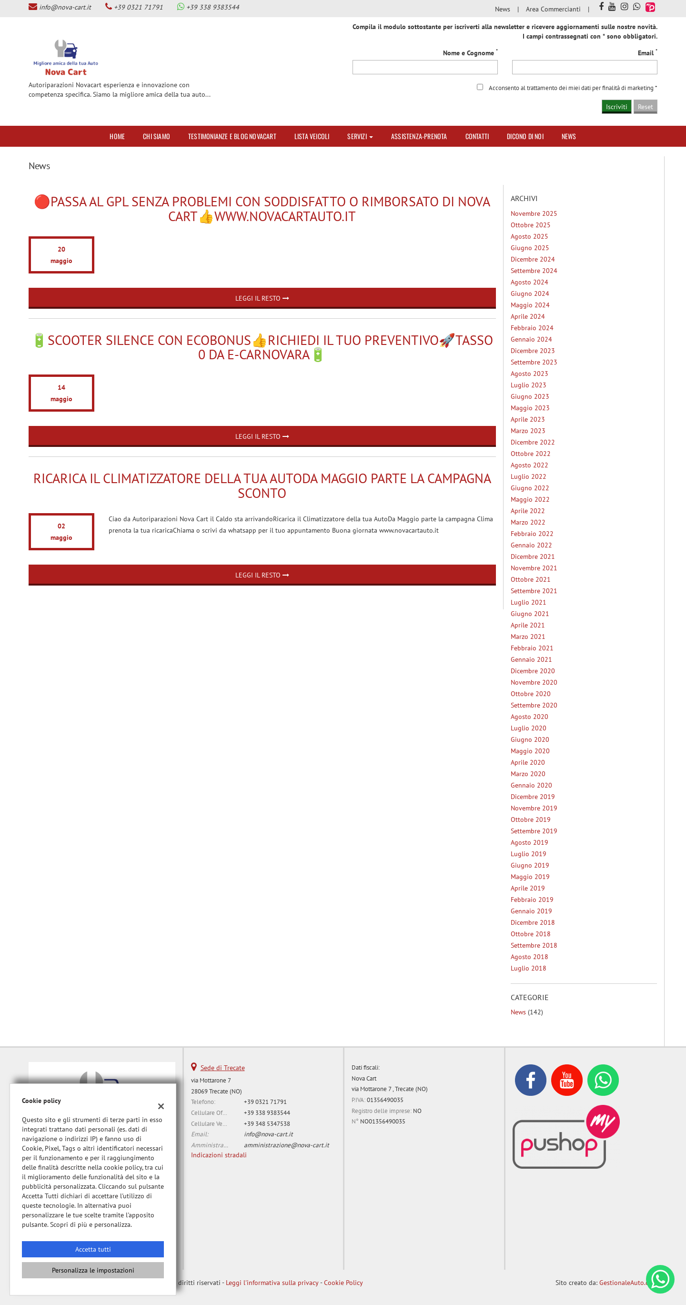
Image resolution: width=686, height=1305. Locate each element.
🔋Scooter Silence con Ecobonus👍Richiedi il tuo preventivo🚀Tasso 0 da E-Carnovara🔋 (262, 347)
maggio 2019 (530, 876)
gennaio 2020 (531, 785)
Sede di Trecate (223, 1067)
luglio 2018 (528, 968)
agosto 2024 (529, 282)
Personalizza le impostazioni (93, 1270)
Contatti (477, 136)
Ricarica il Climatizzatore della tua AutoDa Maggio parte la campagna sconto (262, 485)
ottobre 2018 (531, 934)
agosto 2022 (529, 465)
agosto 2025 (529, 236)
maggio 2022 (530, 499)
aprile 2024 (528, 316)
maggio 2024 (530, 305)
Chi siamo (156, 136)
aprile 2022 (528, 510)
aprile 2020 (528, 762)
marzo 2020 (528, 773)
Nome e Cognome (470, 52)
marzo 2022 (528, 522)
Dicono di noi (525, 136)
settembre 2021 (534, 591)
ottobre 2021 (531, 579)
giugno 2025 (530, 247)
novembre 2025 (534, 213)
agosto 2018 (529, 956)
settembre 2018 (534, 945)
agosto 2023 (529, 373)
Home (117, 136)
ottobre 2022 (531, 453)
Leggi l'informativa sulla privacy (272, 1282)
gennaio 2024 (531, 339)
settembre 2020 (534, 705)
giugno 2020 (530, 739)
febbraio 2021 (532, 648)
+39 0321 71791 (138, 7)
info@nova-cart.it (65, 7)
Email (647, 52)
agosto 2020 (529, 716)
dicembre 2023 (533, 350)
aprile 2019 (528, 888)
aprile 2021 (528, 625)
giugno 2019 (530, 865)
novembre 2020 (534, 682)
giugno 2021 (530, 613)
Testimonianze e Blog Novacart (232, 136)
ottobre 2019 (531, 819)
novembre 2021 (534, 568)
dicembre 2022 (533, 442)
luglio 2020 (528, 728)
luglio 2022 (528, 476)
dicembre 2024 (533, 259)
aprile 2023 (528, 419)
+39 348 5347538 (267, 1123)
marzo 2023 (528, 430)
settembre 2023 (534, 362)
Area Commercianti (553, 9)
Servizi (360, 136)
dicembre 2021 (533, 556)
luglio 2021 (528, 602)
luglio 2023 (528, 385)
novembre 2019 (534, 808)
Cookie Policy (343, 1282)
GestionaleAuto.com (628, 1282)
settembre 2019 (534, 831)
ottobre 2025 (531, 225)
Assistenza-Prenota (419, 136)
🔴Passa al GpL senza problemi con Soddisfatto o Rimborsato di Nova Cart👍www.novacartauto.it (262, 208)
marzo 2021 (528, 636)
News (502, 9)
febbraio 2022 (532, 533)
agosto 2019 (529, 842)
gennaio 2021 (531, 659)
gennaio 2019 (531, 911)
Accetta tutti (93, 1249)
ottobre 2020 (531, 693)
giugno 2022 (530, 488)
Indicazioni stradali (219, 1155)
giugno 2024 (530, 293)
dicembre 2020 (533, 671)
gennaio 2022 (531, 545)
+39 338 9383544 (212, 7)
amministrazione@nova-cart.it (286, 1145)
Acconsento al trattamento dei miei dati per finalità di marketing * (573, 87)
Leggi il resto (262, 298)
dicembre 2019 (533, 796)
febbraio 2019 (532, 899)
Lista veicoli (312, 136)
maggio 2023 (530, 408)
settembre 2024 (534, 270)
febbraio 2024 (532, 328)
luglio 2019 (528, 854)
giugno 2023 (530, 396)
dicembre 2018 (533, 922)
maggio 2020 (530, 751)
